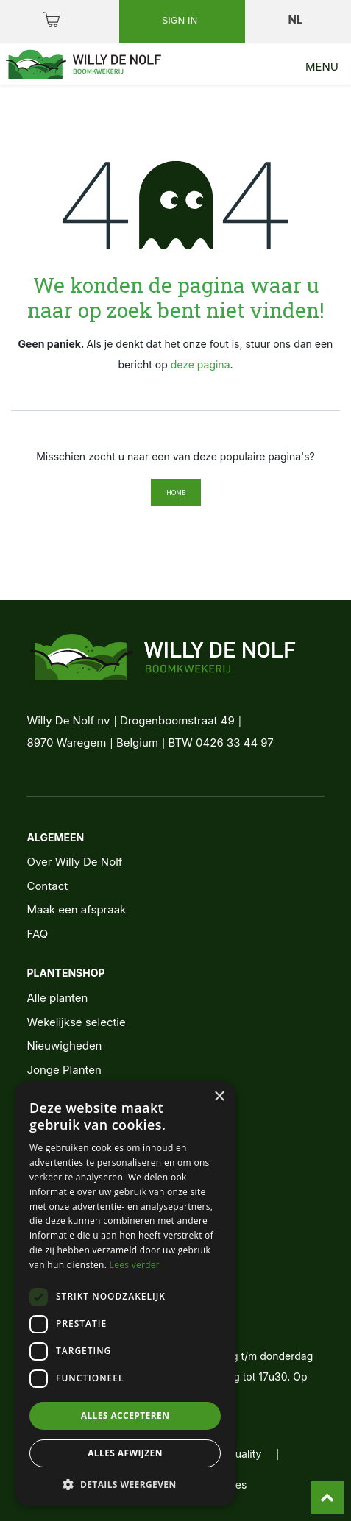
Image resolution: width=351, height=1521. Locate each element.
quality (245, 1453)
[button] (125, 1484)
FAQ (37, 934)
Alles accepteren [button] (125, 1415)
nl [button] (296, 19)
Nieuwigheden (64, 1045)
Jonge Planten (63, 1070)
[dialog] (125, 1293)
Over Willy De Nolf (74, 862)
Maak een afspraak (76, 909)
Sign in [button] (181, 20)
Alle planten (57, 998)
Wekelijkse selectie (75, 1022)
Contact (47, 886)
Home (175, 492)
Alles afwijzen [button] (125, 1453)
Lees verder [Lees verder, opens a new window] (135, 1264)
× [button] (218, 1097)
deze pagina (200, 364)
